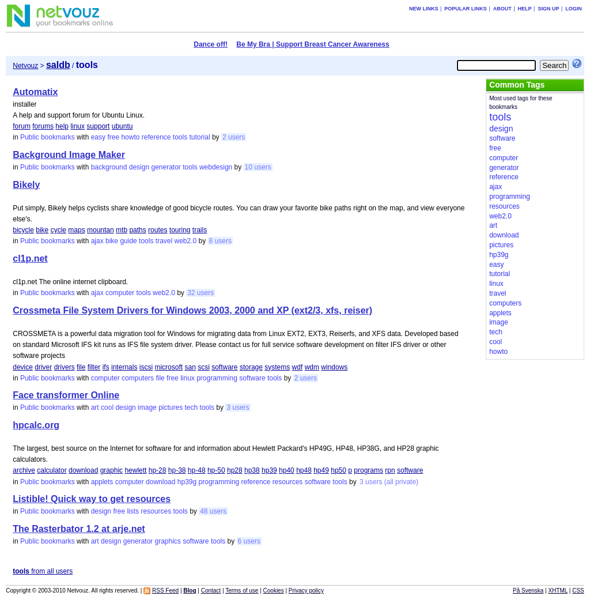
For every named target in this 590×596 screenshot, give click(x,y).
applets (102, 482)
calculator (51, 470)
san (189, 367)
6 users (249, 541)
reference (156, 137)
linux (77, 126)
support (97, 126)
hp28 (235, 470)
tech (191, 407)
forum (22, 126)
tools (180, 137)
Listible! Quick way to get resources (92, 499)
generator (165, 167)
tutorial (200, 137)
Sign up (548, 9)
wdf (297, 367)
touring (180, 230)
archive (24, 470)
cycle (58, 230)
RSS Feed (165, 590)
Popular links (465, 9)
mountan (100, 230)
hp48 (304, 470)
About (502, 9)
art (95, 407)
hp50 (338, 470)
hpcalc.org (36, 425)
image (147, 407)
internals (124, 367)
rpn (390, 470)
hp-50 (216, 470)
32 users (200, 293)
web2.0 (186, 241)
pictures (170, 407)
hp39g (186, 482)
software (224, 367)
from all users (43, 571)
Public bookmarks (47, 137)
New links (423, 9)
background (109, 167)
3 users (237, 407)
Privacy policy (306, 590)
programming (216, 378)
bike (42, 230)
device (23, 367)
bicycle (23, 230)
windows (334, 367)
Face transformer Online (66, 395)
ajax (97, 241)
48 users (213, 511)
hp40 (286, 470)
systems (277, 367)
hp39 (269, 470)
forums (43, 126)
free (113, 137)
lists (133, 511)
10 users (258, 167)
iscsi (146, 367)
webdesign (215, 167)
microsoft (168, 367)
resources (288, 482)
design (139, 167)
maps (76, 230)
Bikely (26, 185)
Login (573, 9)
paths (137, 230)
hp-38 (177, 470)
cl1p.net (30, 258)
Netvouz (25, 66)
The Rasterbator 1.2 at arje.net (79, 529)
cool (107, 407)
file (81, 367)
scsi (204, 367)
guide (128, 241)
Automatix (35, 92)
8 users (220, 241)
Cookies (273, 590)
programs (368, 470)
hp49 (321, 470)
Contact (211, 590)
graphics (167, 541)
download (83, 470)
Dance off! (211, 44)
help (62, 126)
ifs (106, 367)
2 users (233, 137)
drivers (64, 367)
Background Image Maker (69, 155)
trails (199, 230)
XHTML (558, 590)
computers (138, 378)
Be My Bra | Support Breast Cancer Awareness (312, 44)
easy (98, 137)
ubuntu (122, 126)
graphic (111, 470)
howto (130, 137)
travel (164, 241)
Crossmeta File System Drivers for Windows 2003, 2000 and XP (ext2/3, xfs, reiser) (192, 310)
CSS (578, 590)
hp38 (252, 470)
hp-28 (158, 470)
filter (94, 367)
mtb (121, 230)
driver (43, 367)
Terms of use (241, 590)
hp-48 (197, 470)
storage (251, 367)
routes (157, 230)
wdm (312, 367)
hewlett (135, 470)
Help (525, 9)
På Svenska (528, 590)
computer (119, 293)
